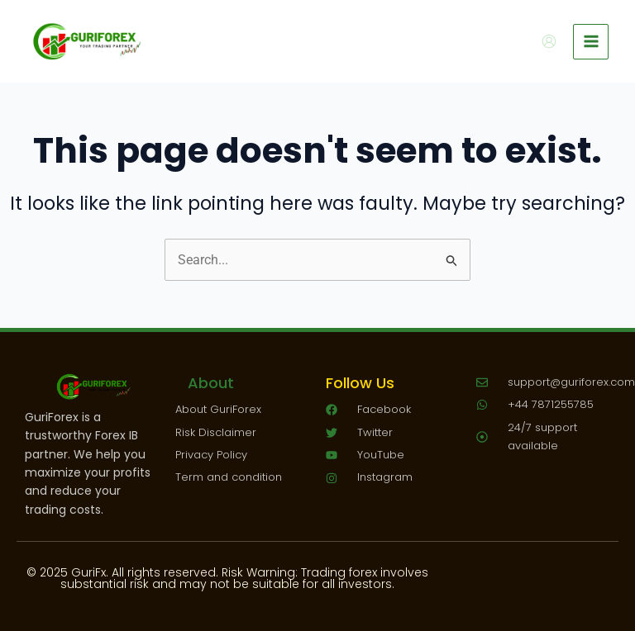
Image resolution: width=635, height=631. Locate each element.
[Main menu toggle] (591, 41)
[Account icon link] (549, 41)
